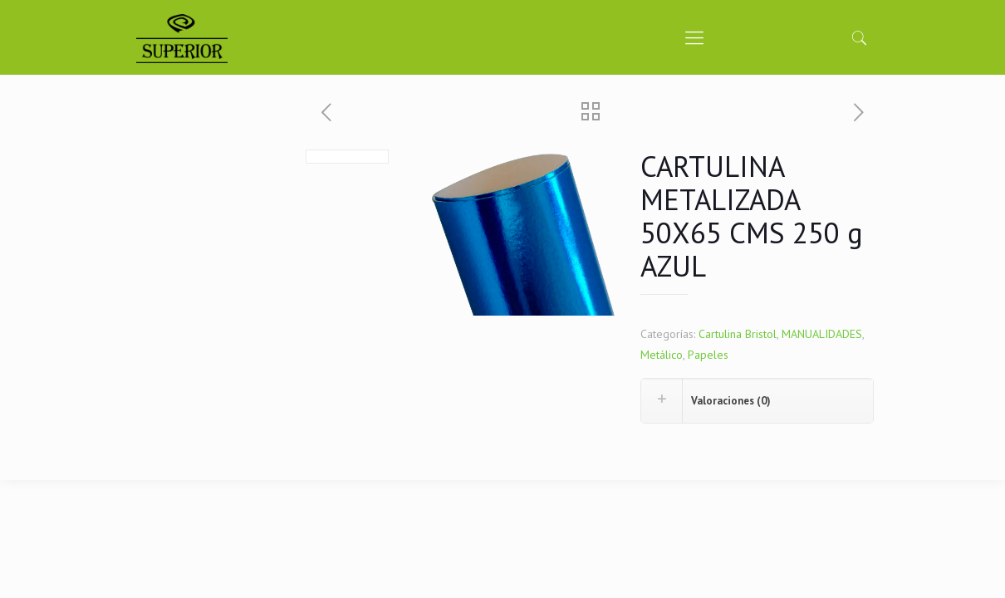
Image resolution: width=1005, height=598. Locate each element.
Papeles (708, 354)
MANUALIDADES (822, 333)
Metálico (661, 354)
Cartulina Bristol (738, 333)
